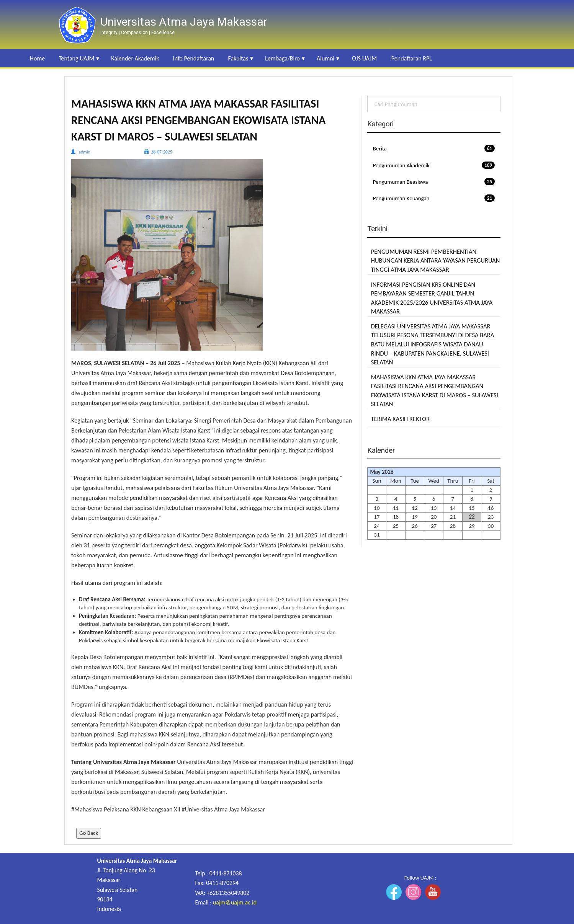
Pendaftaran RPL (411, 58)
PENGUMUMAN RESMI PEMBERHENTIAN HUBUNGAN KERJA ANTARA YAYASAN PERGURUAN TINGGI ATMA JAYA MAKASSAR (435, 260)
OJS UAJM (364, 58)
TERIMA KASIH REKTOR (400, 419)
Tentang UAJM (76, 58)
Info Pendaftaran (193, 58)
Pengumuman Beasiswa (434, 181)
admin (84, 152)
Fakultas (238, 58)
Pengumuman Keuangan (434, 198)
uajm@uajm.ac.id (235, 902)
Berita (434, 148)
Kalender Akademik (135, 58)
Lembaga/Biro (282, 58)
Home (37, 58)
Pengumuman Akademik (434, 165)
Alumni (325, 58)
